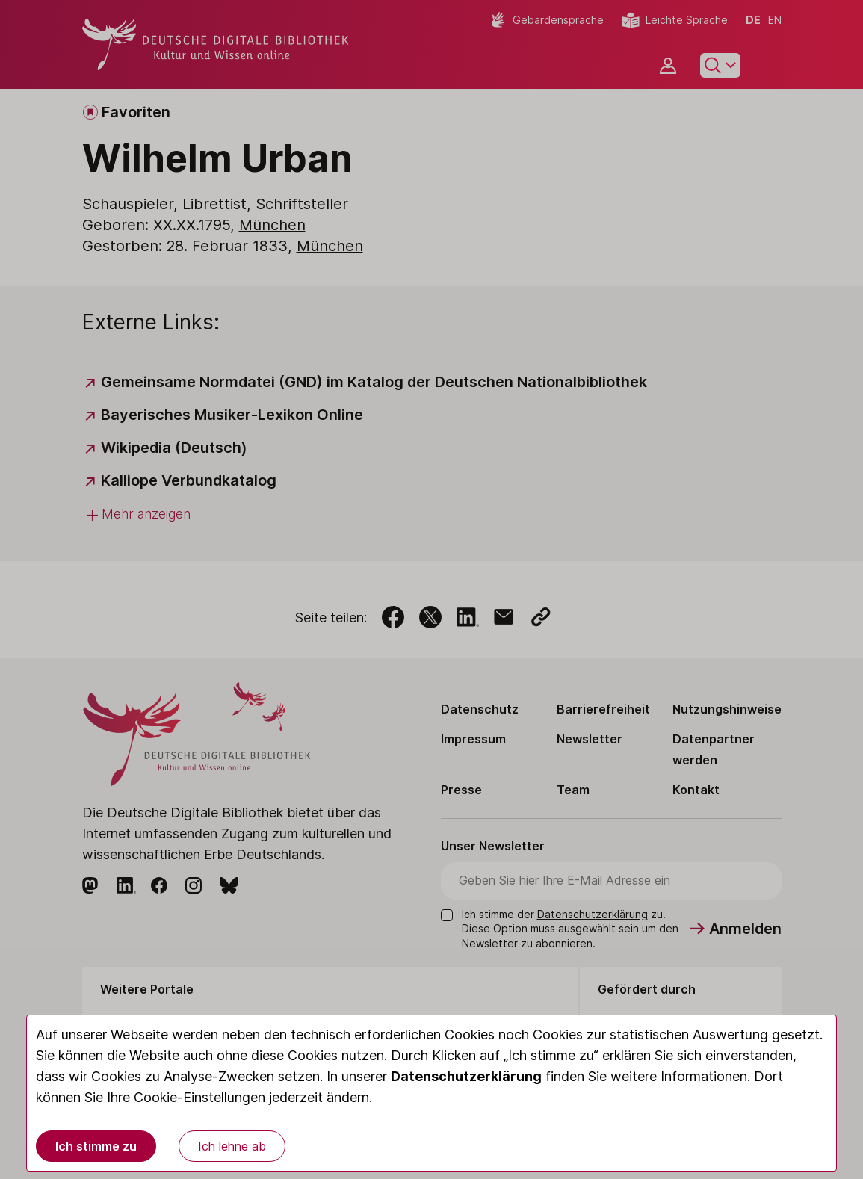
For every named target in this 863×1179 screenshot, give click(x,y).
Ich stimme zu (96, 1146)
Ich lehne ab (232, 1146)
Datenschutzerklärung (466, 1076)
